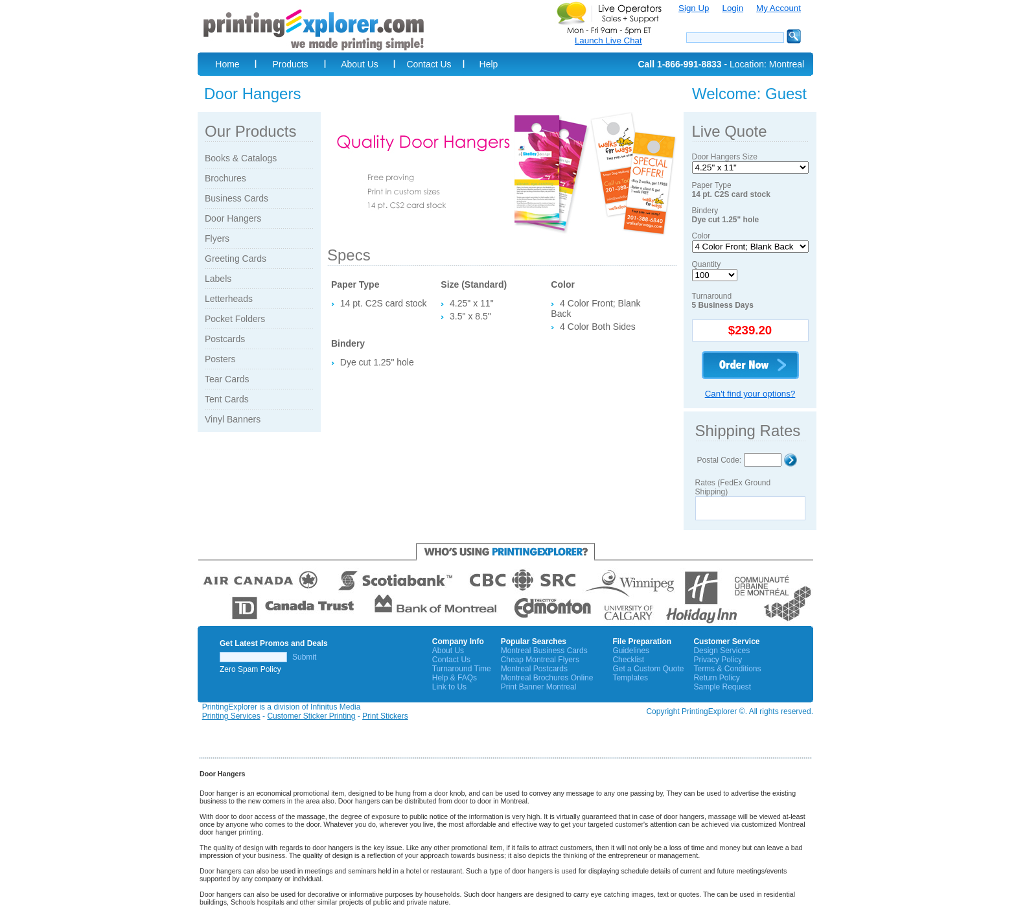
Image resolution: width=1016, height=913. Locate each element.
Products (290, 64)
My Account (778, 8)
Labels (218, 278)
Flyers (217, 238)
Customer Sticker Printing (311, 716)
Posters (220, 359)
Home (227, 64)
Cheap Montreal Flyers (540, 659)
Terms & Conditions (727, 668)
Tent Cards (227, 399)
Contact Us (428, 64)
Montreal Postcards (534, 668)
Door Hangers (233, 218)
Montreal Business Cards (544, 650)
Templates (630, 677)
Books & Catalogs (241, 158)
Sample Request (722, 686)
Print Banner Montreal (539, 686)
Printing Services (231, 716)
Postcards (225, 339)
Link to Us (449, 686)
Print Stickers (385, 716)
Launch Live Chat (608, 40)
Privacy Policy (717, 659)
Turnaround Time (461, 668)
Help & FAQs (454, 677)
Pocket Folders (235, 319)
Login (732, 8)
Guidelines (630, 650)
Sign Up (693, 8)
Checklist (628, 659)
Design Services (721, 650)
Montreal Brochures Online (547, 677)
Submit (304, 657)
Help (488, 64)
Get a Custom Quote (648, 668)
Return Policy (716, 677)
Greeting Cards (235, 258)
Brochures (225, 178)
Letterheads (229, 299)
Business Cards (236, 198)
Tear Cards (227, 379)
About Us (359, 64)
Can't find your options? (750, 394)
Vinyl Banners (232, 419)
